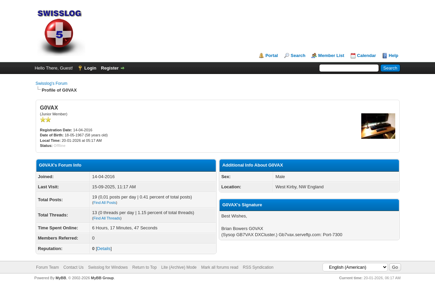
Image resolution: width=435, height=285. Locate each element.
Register (110, 68)
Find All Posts (104, 203)
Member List (331, 55)
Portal (271, 55)
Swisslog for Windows (108, 267)
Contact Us (74, 267)
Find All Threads (106, 218)
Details (104, 248)
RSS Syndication (258, 267)
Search (298, 55)
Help (393, 55)
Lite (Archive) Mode (179, 267)
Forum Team (47, 267)
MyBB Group (102, 278)
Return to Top (144, 267)
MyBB (60, 278)
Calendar (366, 55)
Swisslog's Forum (52, 83)
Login (90, 68)
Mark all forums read (219, 267)
